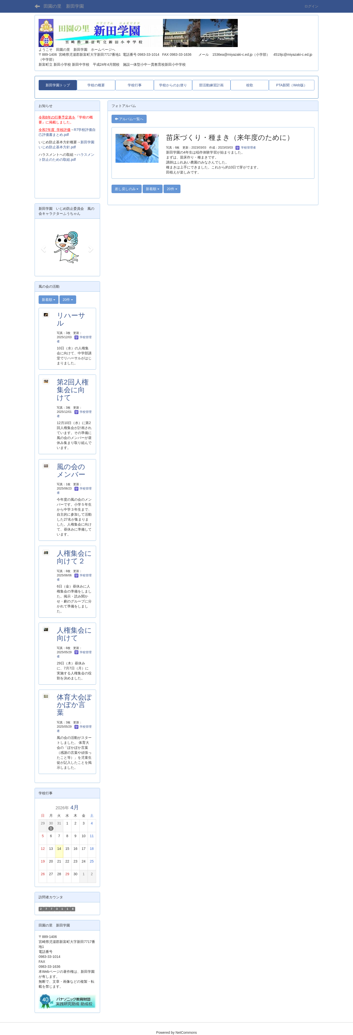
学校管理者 (245, 147)
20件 (172, 189)
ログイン (311, 6)
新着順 (152, 189)
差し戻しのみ (127, 189)
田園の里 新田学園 (64, 6)
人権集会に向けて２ (74, 557)
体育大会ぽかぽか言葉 (74, 704)
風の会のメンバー (71, 470)
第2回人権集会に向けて (73, 389)
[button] (43, 247)
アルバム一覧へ (129, 119)
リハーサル (71, 319)
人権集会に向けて (74, 634)
